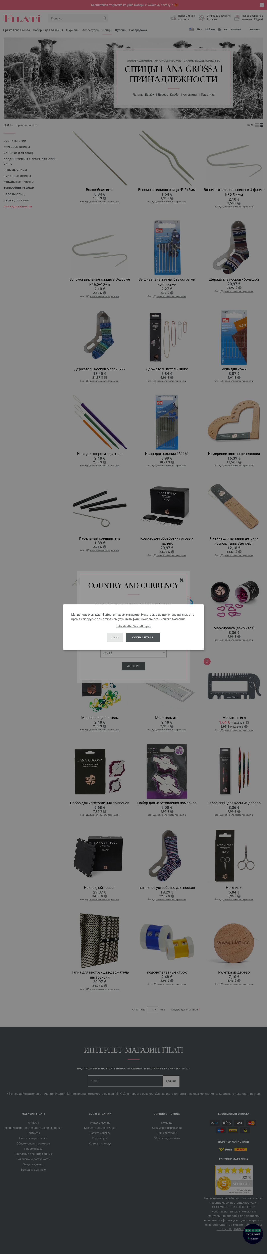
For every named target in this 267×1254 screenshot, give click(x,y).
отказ (115, 637)
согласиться (143, 637)
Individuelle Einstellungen (133, 626)
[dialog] (133, 627)
